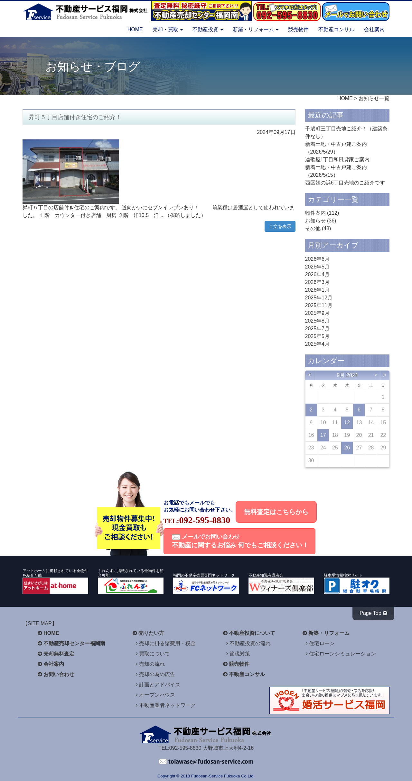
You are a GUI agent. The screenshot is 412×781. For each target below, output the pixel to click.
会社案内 (374, 29)
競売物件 (298, 29)
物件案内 (315, 213)
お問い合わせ (58, 674)
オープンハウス (157, 695)
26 (347, 447)
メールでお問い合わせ (240, 541)
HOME (135, 29)
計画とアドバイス (159, 684)
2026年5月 (317, 266)
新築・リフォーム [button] (255, 29)
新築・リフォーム (329, 633)
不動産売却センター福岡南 (74, 643)
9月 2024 (347, 375)
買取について (154, 653)
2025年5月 (317, 336)
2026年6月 (317, 259)
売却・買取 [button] (168, 29)
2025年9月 (317, 313)
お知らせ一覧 (374, 98)
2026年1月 (317, 290)
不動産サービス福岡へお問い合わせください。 (206, 761)
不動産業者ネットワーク (167, 705)
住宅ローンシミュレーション (342, 653)
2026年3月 (317, 282)
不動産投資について (252, 633)
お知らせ (315, 220)
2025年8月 (317, 321)
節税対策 (239, 653)
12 (347, 422)
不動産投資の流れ (250, 643)
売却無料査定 (58, 653)
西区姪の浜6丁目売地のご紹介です (345, 182)
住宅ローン (322, 643)
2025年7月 (317, 328)
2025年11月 (318, 305)
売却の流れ (152, 664)
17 (323, 435)
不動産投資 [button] (207, 29)
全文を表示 (280, 226)
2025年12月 (318, 297)
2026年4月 (317, 274)
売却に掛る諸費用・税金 (167, 643)
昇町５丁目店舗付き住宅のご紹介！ (75, 117)
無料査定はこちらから (276, 511)
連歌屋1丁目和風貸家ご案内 (337, 159)
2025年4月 (317, 344)
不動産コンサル (336, 29)
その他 (313, 228)
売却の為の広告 (157, 674)
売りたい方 (151, 633)
